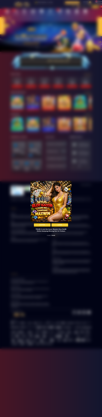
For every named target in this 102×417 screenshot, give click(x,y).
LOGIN (60, 225)
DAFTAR (42, 225)
